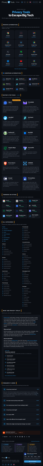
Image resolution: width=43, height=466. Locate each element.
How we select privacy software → (11, 375)
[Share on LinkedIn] (20, 437)
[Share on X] (13, 437)
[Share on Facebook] (18, 437)
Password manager (10, 365)
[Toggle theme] (27, 2)
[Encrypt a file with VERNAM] (22, 2)
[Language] (30, 2)
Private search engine (11, 359)
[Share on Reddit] (24, 437)
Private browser (10, 355)
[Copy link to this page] (5, 437)
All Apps (18, 2)
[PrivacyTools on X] (25, 2)
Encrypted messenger (11, 362)
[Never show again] (40, 453)
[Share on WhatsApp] (27, 437)
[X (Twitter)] (6, 464)
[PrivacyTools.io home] (8, 2)
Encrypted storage (10, 372)
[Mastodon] (8, 464)
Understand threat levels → (35, 441)
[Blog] (3, 464)
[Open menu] (40, 2)
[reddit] (11, 464)
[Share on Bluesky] (15, 437)
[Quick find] (35, 2)
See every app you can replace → (21, 68)
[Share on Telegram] (29, 437)
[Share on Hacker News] (22, 437)
